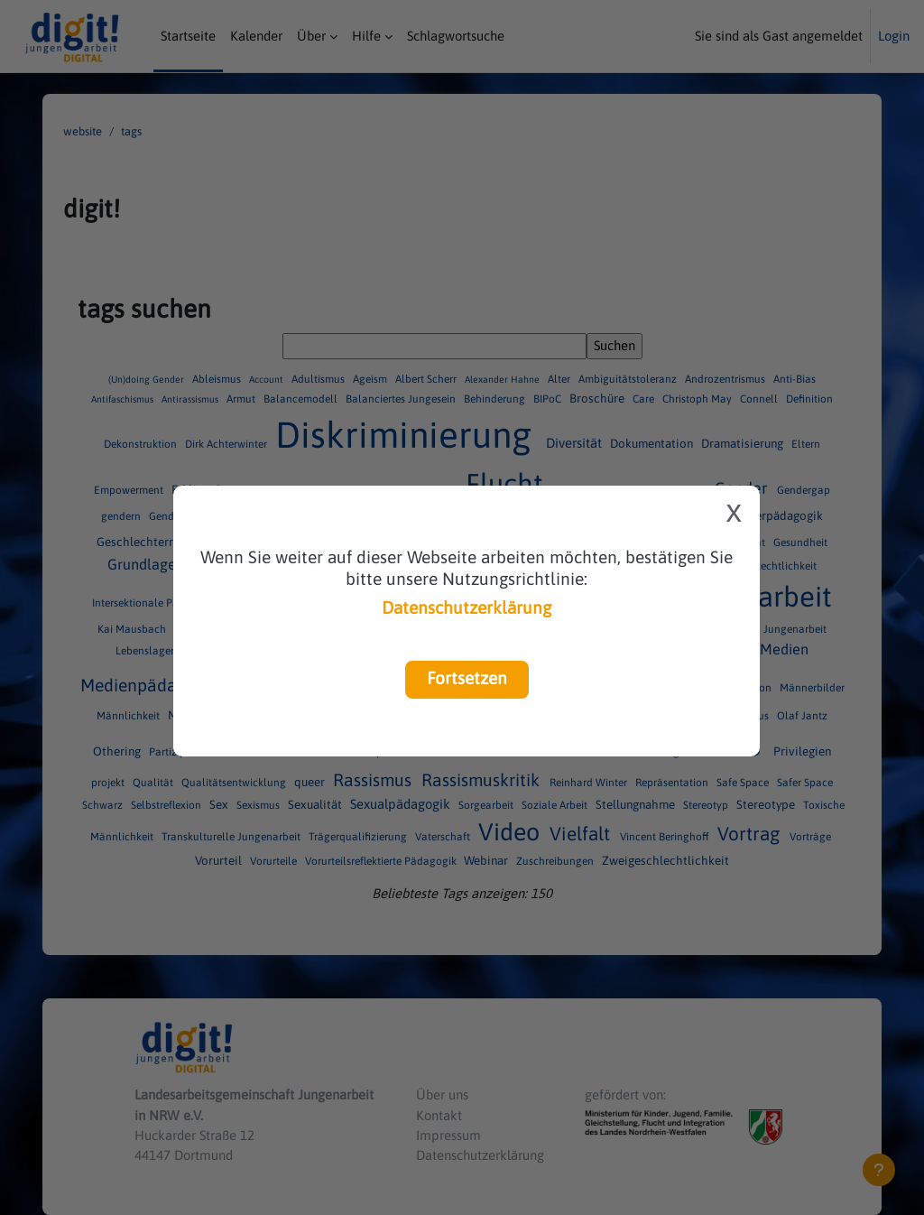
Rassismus (374, 781)
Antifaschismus (123, 399)
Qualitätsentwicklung (235, 783)
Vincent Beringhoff (666, 836)
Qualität (154, 783)
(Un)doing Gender (147, 379)
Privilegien (802, 752)
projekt (109, 783)
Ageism (371, 379)
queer (311, 782)
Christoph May (698, 399)
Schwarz (103, 805)
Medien (784, 649)
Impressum (448, 1135)
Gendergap (803, 490)
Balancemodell (301, 399)
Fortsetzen (467, 678)
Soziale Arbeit (556, 805)
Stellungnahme (637, 804)
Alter (560, 379)
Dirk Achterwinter (227, 444)
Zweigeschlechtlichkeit (665, 860)
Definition (809, 399)
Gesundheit (800, 542)
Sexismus (259, 805)
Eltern (805, 444)
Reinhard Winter (590, 783)
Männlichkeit (129, 716)
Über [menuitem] (311, 35)
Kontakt (439, 1115)
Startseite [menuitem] (188, 35)
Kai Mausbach (133, 629)
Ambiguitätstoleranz (628, 379)
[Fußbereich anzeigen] (879, 1170)
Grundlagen (147, 564)
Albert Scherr (427, 379)
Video (511, 832)
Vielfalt (582, 833)
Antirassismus (191, 399)
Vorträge (810, 836)
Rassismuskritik (482, 781)
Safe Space (744, 783)
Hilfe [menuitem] (366, 35)
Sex (220, 804)
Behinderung (496, 399)
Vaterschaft (444, 836)
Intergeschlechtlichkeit (762, 566)
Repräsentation (673, 783)
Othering (118, 752)
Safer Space (805, 783)
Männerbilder (813, 688)
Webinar (487, 860)
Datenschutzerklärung (466, 607)
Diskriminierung (408, 434)
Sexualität (316, 804)
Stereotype (767, 804)
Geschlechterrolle (147, 541)
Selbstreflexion (167, 805)
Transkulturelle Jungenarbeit (232, 836)
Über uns (442, 1094)
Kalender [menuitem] (256, 35)
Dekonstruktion (142, 444)
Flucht (508, 484)
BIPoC (548, 399)
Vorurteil (220, 860)
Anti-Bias (794, 379)
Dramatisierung (743, 443)
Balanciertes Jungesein (402, 399)
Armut (242, 399)
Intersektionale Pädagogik (156, 603)
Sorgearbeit (487, 805)
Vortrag (750, 833)
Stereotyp (707, 805)
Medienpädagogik (153, 685)
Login (894, 35)
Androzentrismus (726, 379)
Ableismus (218, 379)
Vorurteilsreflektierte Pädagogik (382, 861)
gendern (122, 516)
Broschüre (598, 398)
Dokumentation (653, 443)
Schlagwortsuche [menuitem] (455, 35)
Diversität (575, 442)
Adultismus (319, 379)
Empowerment (130, 490)
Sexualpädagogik (402, 804)
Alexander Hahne (503, 379)
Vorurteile (275, 861)
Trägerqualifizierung (359, 836)
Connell (760, 399)
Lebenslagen (148, 651)
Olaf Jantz (802, 716)
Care (645, 399)
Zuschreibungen (556, 861)
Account (267, 379)
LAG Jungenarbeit (784, 629)
